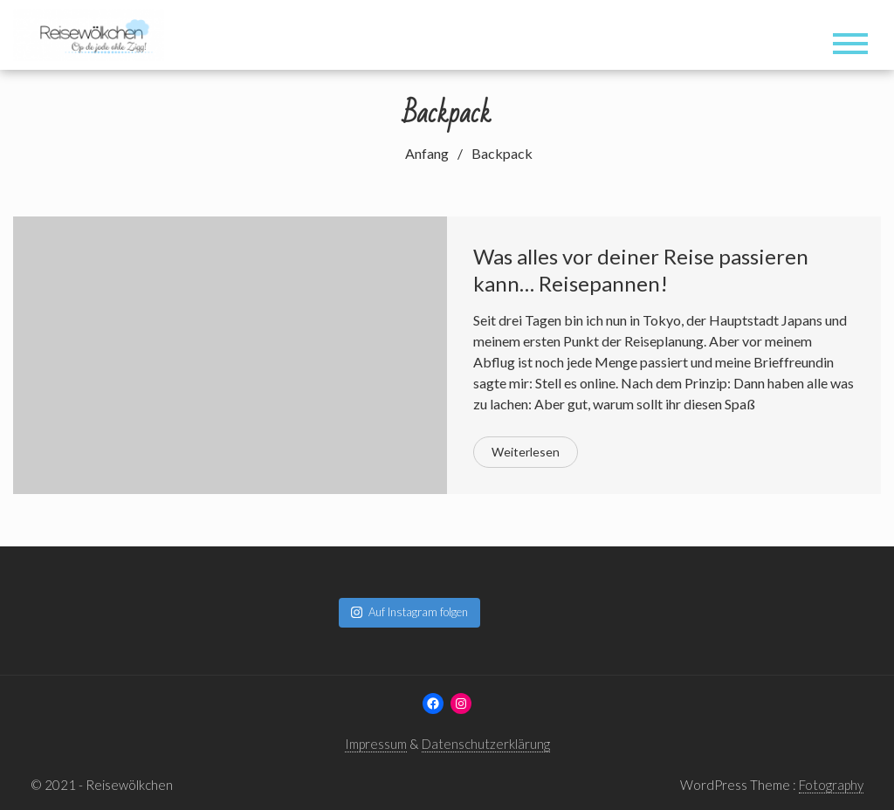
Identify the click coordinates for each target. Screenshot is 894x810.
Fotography (831, 785)
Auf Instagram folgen (409, 612)
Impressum (376, 744)
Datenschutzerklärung (486, 744)
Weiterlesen (526, 451)
